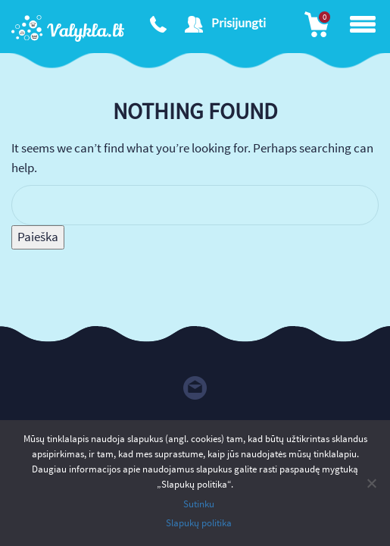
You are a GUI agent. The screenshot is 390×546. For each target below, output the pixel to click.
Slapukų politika (199, 522)
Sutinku (198, 503)
